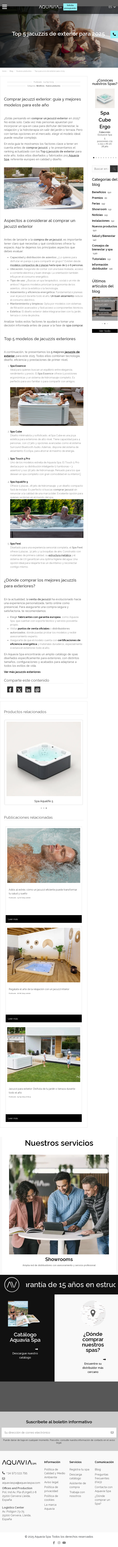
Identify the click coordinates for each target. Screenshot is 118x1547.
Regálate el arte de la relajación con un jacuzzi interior (39, 989)
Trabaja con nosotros (77, 1494)
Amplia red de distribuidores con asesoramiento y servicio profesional (59, 1265)
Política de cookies (51, 1497)
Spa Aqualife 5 (19, 481)
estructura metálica (60, 555)
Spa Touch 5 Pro (20, 458)
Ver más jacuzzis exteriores (22, 671)
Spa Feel (15, 543)
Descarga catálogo (75, 1476)
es (112, 7)
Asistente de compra (77, 1485)
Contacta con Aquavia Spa (103, 1489)
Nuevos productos (53, 86)
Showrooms (59, 1259)
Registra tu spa (79, 1469)
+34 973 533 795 (16, 1473)
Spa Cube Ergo (105, 120)
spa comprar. (74, 325)
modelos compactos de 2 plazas (29, 265)
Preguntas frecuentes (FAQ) (102, 1478)
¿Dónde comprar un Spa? (102, 1499)
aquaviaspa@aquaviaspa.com (21, 1482)
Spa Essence (18, 365)
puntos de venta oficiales (33, 628)
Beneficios (40, 86)
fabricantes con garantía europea (39, 617)
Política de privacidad (51, 1489)
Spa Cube (16, 431)
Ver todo (104, 331)
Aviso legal (51, 1482)
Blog (98, 1469)
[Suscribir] (112, 1432)
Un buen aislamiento (62, 296)
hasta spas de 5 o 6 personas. (66, 265)
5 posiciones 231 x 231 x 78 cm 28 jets (104, 142)
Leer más (13, 919)
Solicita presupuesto (70, 6)
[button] (41, 808)
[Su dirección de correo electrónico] (55, 1432)
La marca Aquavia (50, 1506)
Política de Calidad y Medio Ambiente (54, 1473)
